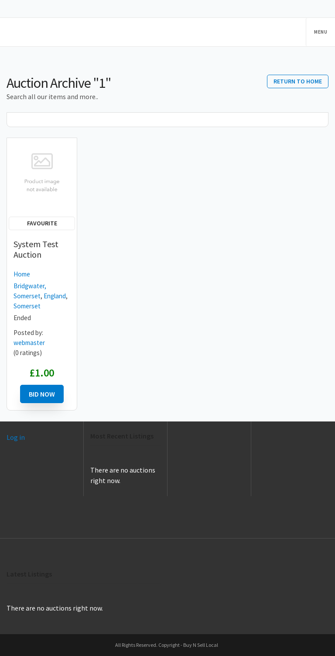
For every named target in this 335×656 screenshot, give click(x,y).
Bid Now (42, 394)
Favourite (42, 223)
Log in (16, 437)
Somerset (27, 306)
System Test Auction (36, 249)
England (55, 296)
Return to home (297, 81)
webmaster (29, 342)
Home (22, 274)
